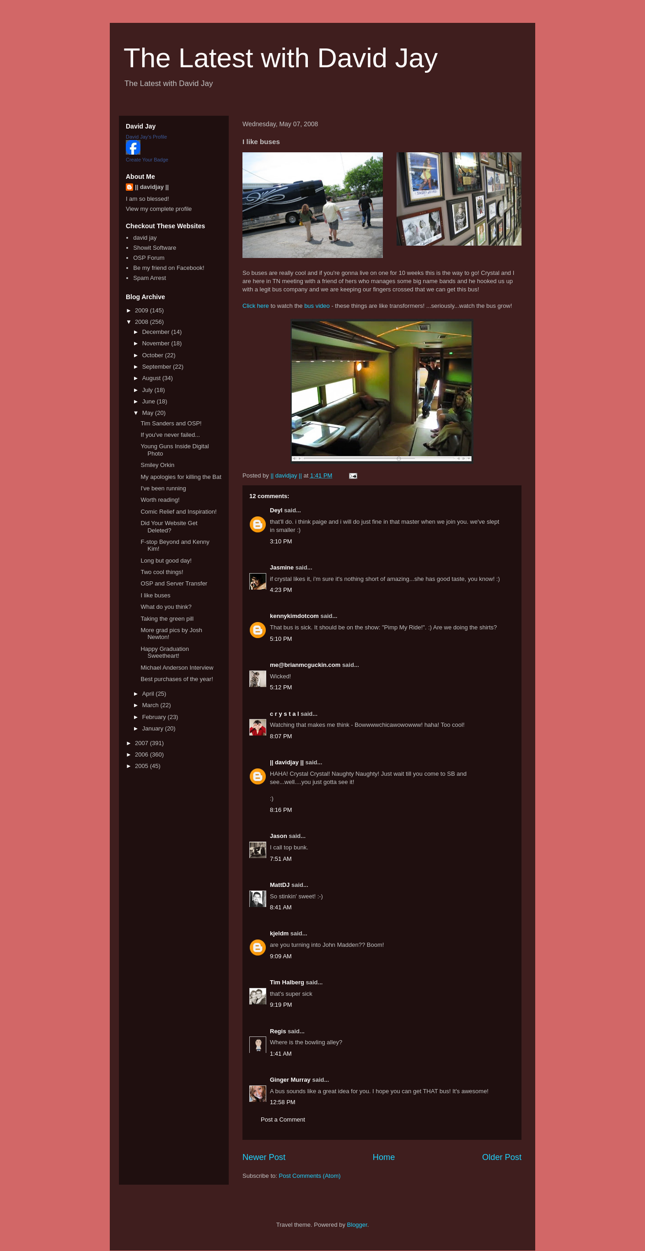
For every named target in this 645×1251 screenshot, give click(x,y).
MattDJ (280, 884)
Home (384, 1157)
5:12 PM (281, 687)
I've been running (163, 488)
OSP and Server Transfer (173, 583)
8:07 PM (281, 736)
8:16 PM (281, 809)
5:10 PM (281, 638)
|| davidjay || (287, 762)
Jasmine (282, 567)
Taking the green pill (167, 618)
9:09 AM (281, 956)
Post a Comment (283, 1119)
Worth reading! (159, 499)
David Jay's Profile (146, 137)
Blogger (357, 1224)
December (157, 331)
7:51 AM (281, 858)
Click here (255, 305)
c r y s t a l (284, 713)
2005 (142, 765)
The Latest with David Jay (281, 58)
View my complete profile (159, 208)
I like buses (155, 595)
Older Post (501, 1157)
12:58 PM (283, 1102)
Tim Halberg (287, 982)
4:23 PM (281, 589)
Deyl (276, 510)
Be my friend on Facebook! (168, 267)
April (149, 693)
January (153, 728)
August (152, 378)
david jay (144, 237)
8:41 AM (281, 907)
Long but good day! (165, 560)
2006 (142, 754)
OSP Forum (148, 257)
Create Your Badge (147, 159)
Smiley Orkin (157, 465)
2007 (142, 743)
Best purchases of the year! (176, 679)
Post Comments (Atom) (310, 1175)
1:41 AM (281, 1053)
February (155, 717)
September (157, 366)
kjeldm (279, 933)
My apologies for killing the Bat (180, 476)
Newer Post (263, 1157)
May (148, 412)
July (148, 390)
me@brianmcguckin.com (305, 664)
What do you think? (165, 606)
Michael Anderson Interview (176, 667)
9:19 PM (281, 1004)
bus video (317, 305)
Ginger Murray (290, 1079)
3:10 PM (281, 541)
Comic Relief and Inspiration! (178, 511)
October (153, 355)
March (151, 705)
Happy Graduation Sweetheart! (164, 652)
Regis (278, 1031)
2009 (142, 310)
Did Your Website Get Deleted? (168, 527)
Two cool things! (161, 572)
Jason (278, 835)
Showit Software (154, 247)
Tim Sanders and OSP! (170, 423)
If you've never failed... (170, 434)
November (157, 343)
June (149, 401)
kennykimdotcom (294, 615)
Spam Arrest (149, 277)
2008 (142, 321)
